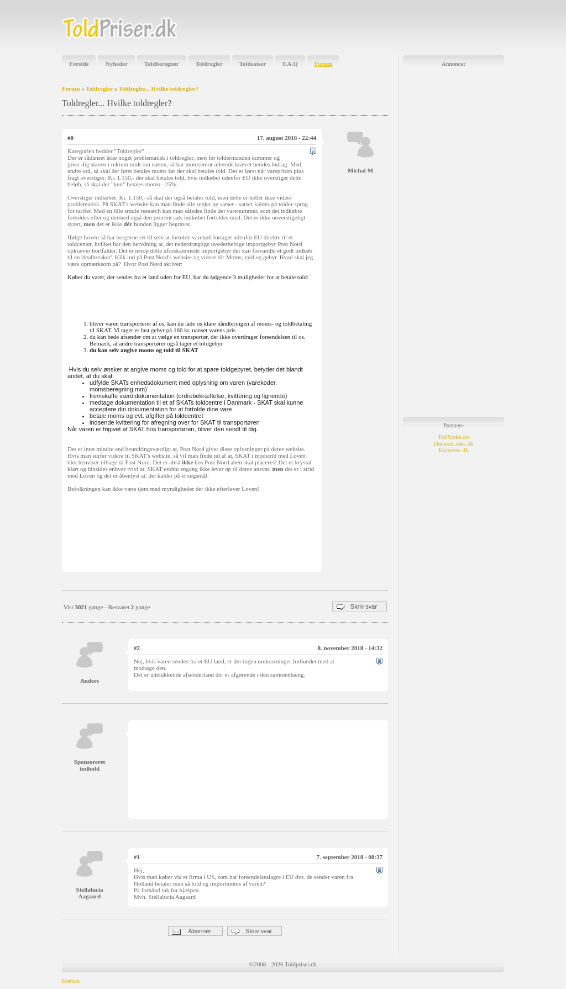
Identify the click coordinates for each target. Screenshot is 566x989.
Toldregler (209, 63)
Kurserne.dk (453, 450)
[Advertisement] (374, 27)
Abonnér (191, 931)
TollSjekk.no (453, 436)
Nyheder (116, 63)
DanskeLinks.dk (454, 443)
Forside (78, 63)
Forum (323, 63)
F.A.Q (290, 63)
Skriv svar (356, 606)
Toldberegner (161, 63)
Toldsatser (252, 63)
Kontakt (71, 981)
